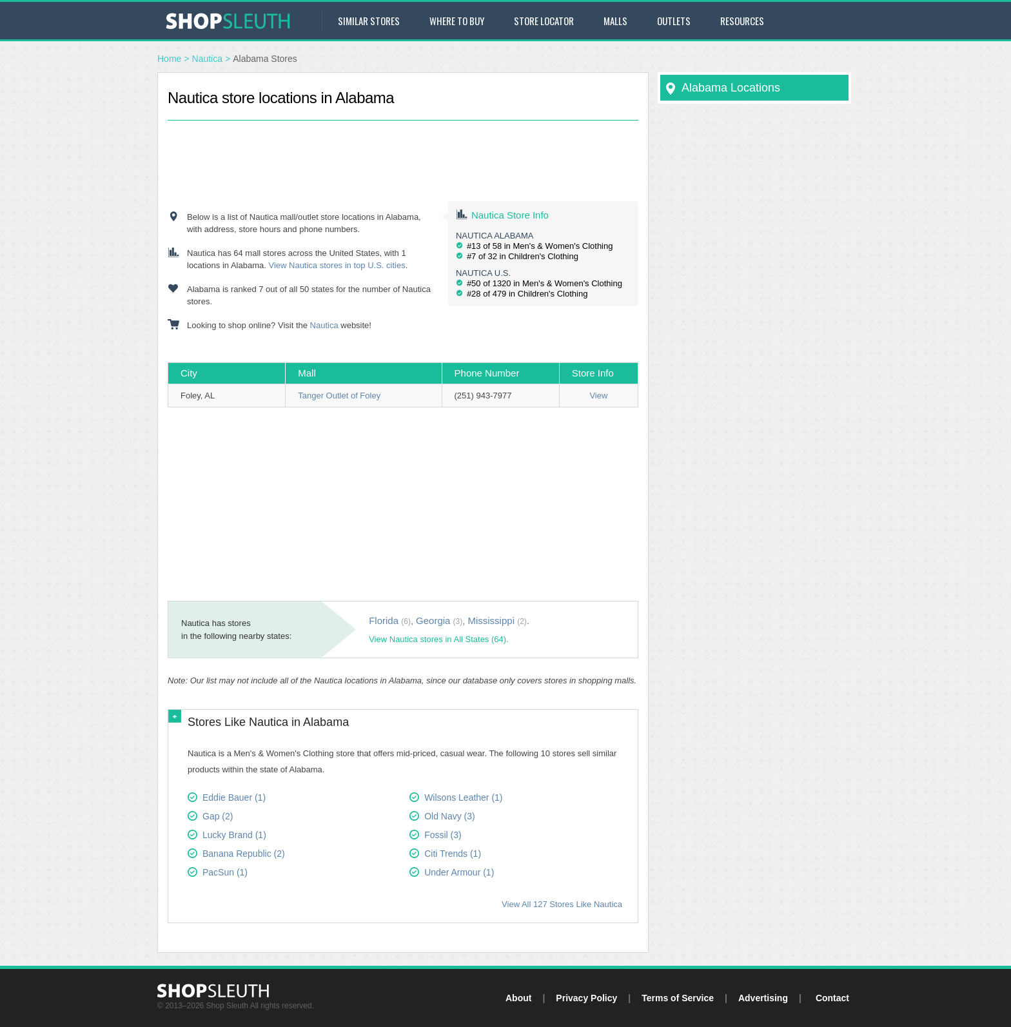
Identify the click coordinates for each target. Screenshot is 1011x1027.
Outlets (674, 21)
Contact (832, 998)
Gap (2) (217, 816)
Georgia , (440, 620)
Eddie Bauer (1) (234, 797)
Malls (615, 21)
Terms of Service (678, 998)
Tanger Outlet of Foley (339, 395)
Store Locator (544, 21)
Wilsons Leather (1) (463, 797)
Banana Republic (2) (243, 853)
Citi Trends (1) (452, 853)
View (598, 395)
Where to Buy (456, 21)
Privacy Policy (586, 998)
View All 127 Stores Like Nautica (562, 904)
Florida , (391, 620)
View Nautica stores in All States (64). (439, 639)
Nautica (207, 59)
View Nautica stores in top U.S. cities (336, 265)
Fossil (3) (443, 835)
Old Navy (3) (449, 816)
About (518, 998)
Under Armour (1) (459, 872)
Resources (742, 21)
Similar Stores (369, 21)
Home (169, 59)
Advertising (763, 998)
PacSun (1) (225, 872)
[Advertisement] (403, 150)
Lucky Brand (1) (234, 835)
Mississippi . (498, 620)
